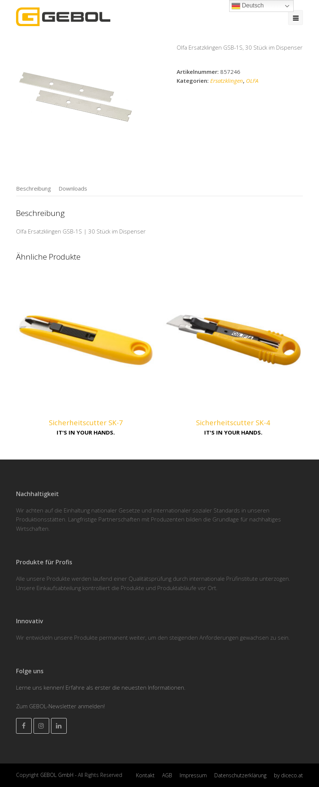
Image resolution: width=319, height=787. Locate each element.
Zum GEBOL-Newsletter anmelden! (60, 706)
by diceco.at (288, 775)
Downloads (73, 188)
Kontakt (145, 775)
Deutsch (247, 5)
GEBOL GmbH (57, 774)
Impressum (193, 775)
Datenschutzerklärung (240, 775)
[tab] (33, 188)
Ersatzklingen (226, 80)
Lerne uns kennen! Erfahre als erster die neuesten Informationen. (101, 687)
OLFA (252, 80)
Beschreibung (33, 188)
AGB (167, 775)
